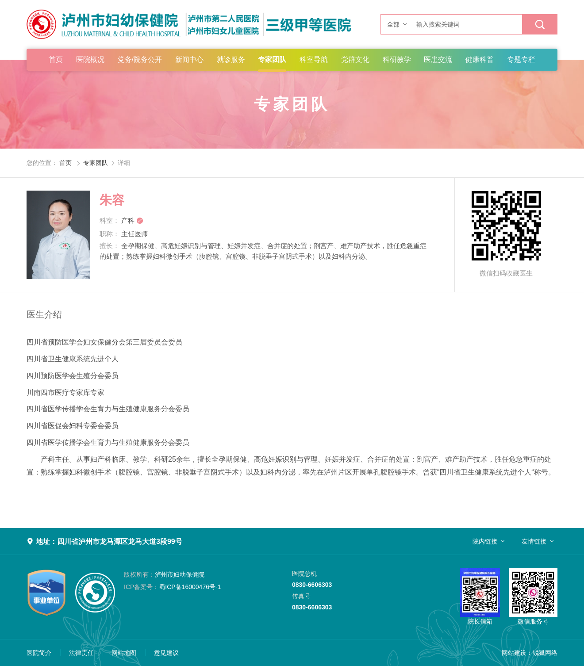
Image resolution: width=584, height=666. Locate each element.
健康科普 (479, 59)
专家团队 (272, 59)
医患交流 (438, 59)
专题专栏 (521, 59)
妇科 (76, 425)
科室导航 (314, 59)
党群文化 (355, 59)
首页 (56, 59)
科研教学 (397, 59)
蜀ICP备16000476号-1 (172, 586)
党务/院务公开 (140, 59)
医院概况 (90, 59)
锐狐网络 (545, 652)
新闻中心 (189, 59)
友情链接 (534, 541)
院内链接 (485, 541)
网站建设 (514, 652)
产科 (132, 220)
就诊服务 (231, 59)
